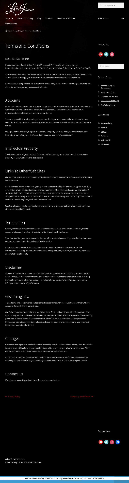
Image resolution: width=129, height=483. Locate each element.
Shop (7, 18)
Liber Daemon (11, 23)
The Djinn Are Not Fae (109, 96)
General (104, 127)
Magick (103, 132)
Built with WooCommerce (30, 462)
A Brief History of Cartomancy (107, 86)
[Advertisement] (111, 190)
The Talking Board (108, 105)
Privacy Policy (14, 396)
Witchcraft (105, 144)
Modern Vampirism (108, 92)
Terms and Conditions (82, 478)
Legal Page (19, 31)
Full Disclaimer (31, 478)
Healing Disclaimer (45, 478)
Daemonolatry (106, 123)
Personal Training (25, 18)
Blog (39, 18)
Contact (49, 18)
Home (10, 31)
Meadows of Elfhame (66, 18)
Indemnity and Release (80, 396)
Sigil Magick (105, 140)
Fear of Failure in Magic (110, 101)
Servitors (104, 136)
